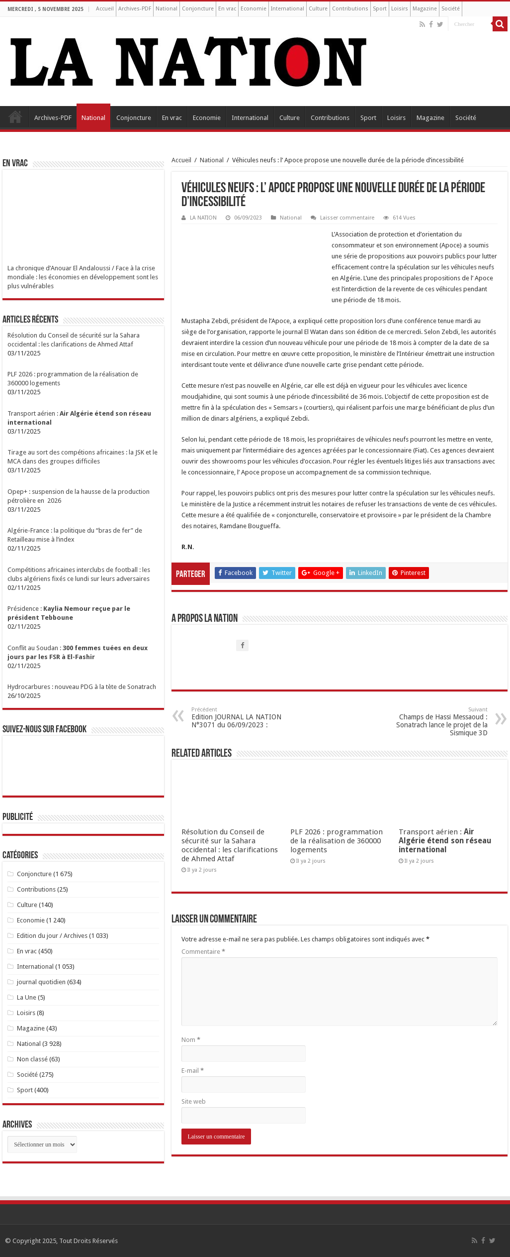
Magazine (425, 8)
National (166, 8)
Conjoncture (198, 8)
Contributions (350, 8)
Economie (253, 8)
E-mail (192, 1070)
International (287, 8)
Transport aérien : (445, 840)
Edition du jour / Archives (52, 935)
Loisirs (399, 8)
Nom (190, 1039)
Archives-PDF (134, 8)
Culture (318, 8)
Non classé (32, 1059)
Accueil (105, 8)
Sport (380, 8)
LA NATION (203, 218)
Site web (193, 1101)
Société (450, 8)
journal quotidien (41, 982)
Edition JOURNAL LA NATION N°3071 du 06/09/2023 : (242, 717)
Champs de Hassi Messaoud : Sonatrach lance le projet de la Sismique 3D (437, 721)
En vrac (227, 8)
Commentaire (203, 951)
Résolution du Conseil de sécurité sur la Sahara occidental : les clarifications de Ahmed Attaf (229, 845)
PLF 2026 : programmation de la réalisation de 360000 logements (336, 840)
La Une (26, 997)
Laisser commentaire (347, 218)
